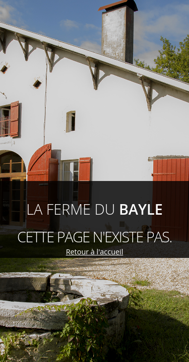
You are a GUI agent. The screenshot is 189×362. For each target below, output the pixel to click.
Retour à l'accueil (94, 251)
